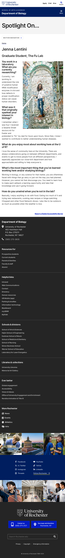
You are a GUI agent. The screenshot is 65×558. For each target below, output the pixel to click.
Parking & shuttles (9, 301)
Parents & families (9, 260)
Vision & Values (8, 392)
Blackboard (6, 308)
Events (6, 418)
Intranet (5, 282)
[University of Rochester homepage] (10, 3)
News (6, 413)
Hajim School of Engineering (13, 333)
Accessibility (7, 389)
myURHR (5, 311)
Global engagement (9, 385)
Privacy (18, 544)
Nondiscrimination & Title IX (13, 398)
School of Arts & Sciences (13, 10)
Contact (5, 288)
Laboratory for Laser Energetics (14, 352)
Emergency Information (41, 544)
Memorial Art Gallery (10, 370)
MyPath (5, 314)
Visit (50, 3)
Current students (8, 257)
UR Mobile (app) (8, 298)
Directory (5, 292)
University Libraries (9, 367)
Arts (5, 426)
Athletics (7, 422)
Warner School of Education (13, 349)
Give (54, 3)
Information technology (11, 305)
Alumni (4, 267)
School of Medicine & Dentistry (14, 339)
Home (4, 43)
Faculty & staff (7, 264)
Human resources (9, 295)
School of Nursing (9, 342)
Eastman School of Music (12, 336)
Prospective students (10, 254)
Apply (45, 3)
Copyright (27, 544)
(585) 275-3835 (12, 239)
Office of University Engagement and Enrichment (21, 395)
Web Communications (10, 285)
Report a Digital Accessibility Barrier (49, 214)
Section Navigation (12, 38)
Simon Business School (11, 346)
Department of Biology (14, 13)
